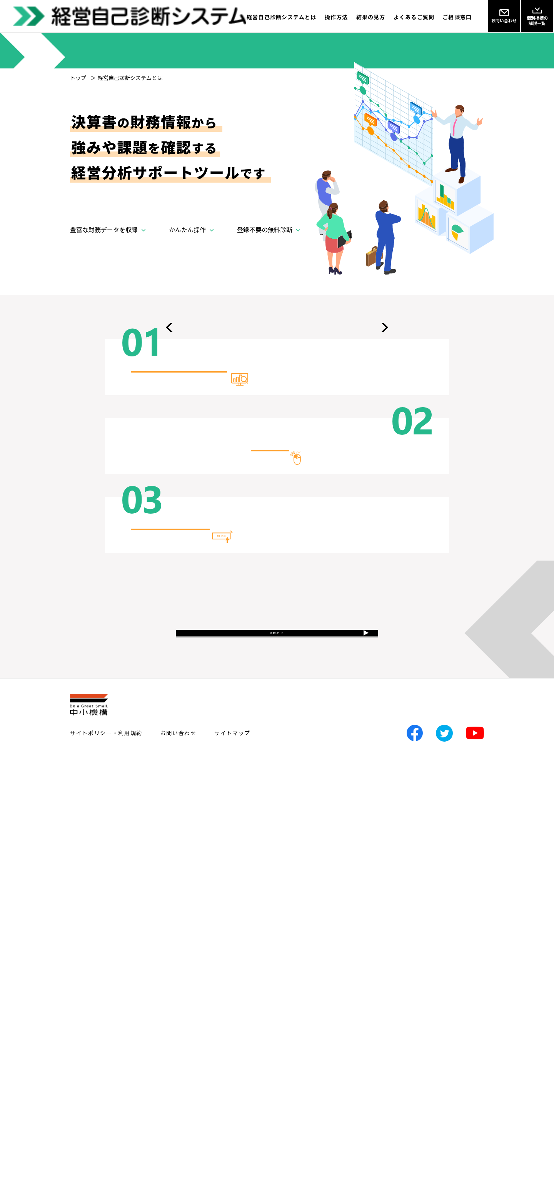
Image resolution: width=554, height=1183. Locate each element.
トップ (78, 78)
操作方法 (311, 17)
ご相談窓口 (457, 17)
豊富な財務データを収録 (104, 251)
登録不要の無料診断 (264, 251)
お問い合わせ (178, 1148)
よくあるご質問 (405, 17)
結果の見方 (354, 17)
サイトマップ (232, 1148)
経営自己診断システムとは (248, 17)
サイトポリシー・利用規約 (106, 1148)
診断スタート (277, 1036)
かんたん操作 (187, 251)
